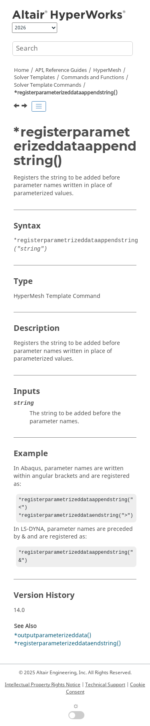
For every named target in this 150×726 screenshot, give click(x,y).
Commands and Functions (92, 77)
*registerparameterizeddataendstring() (67, 647)
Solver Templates (34, 77)
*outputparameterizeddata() (52, 639)
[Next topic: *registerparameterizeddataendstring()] (25, 107)
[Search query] (72, 48)
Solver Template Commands (47, 85)
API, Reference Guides (61, 70)
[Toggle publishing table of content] (39, 106)
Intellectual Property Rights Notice (42, 684)
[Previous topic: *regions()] (17, 107)
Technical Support (105, 684)
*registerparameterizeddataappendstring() (66, 92)
